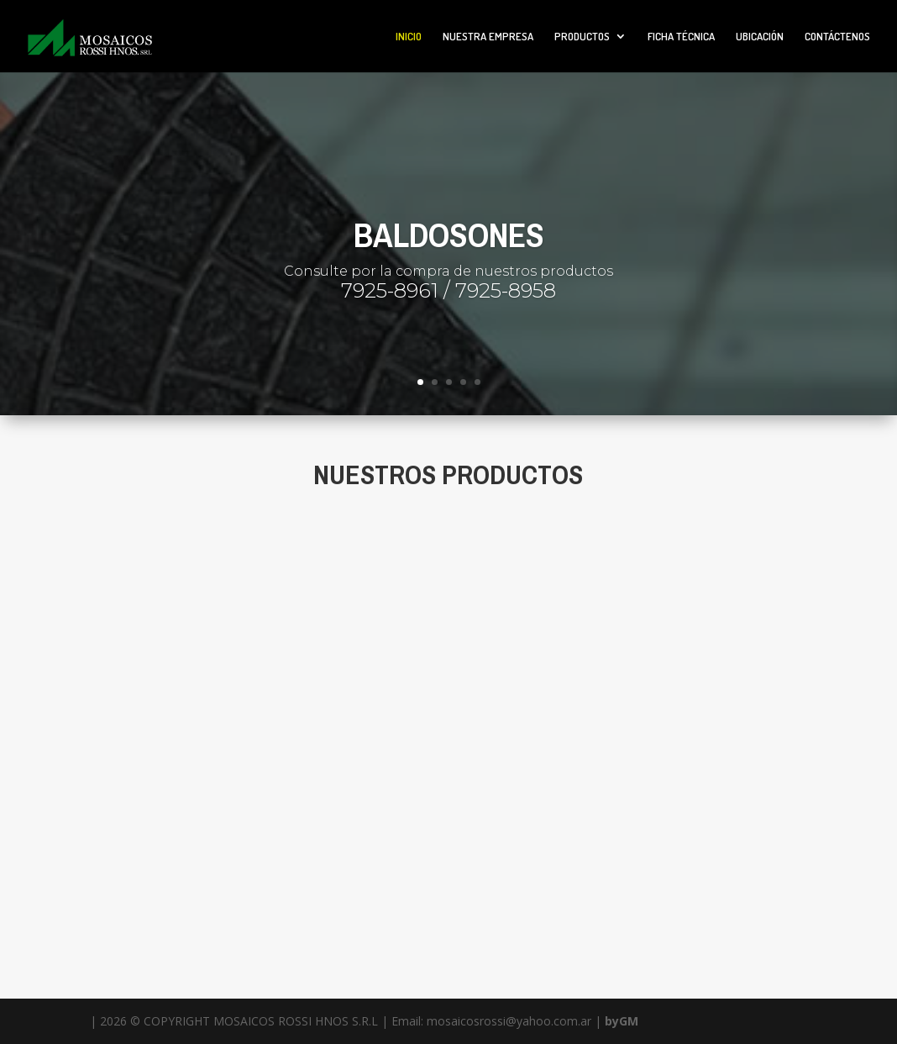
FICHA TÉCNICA (681, 36)
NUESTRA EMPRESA (488, 36)
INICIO (409, 36)
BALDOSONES (449, 235)
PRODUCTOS (582, 36)
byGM (621, 1021)
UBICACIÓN (760, 36)
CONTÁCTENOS (837, 36)
